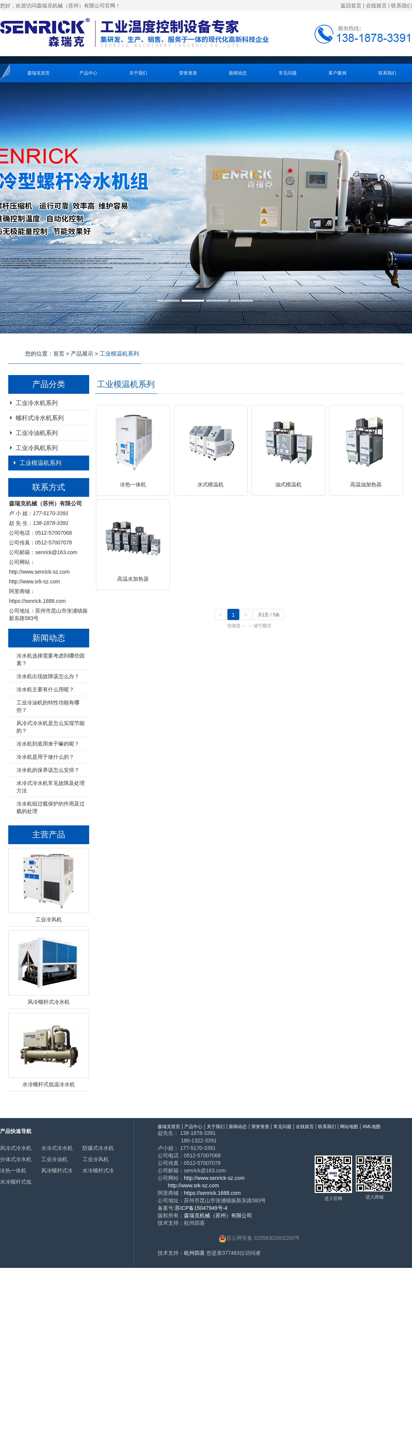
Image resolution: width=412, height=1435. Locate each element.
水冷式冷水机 (57, 1148)
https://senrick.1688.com (37, 601)
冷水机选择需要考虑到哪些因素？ (50, 659)
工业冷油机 (54, 1159)
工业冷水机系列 (37, 403)
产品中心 (88, 73)
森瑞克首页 (38, 73)
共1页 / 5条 (269, 614)
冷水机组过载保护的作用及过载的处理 (50, 807)
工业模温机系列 (40, 463)
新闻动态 (238, 73)
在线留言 (376, 6)
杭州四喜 (194, 1253)
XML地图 (372, 1126)
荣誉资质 (188, 73)
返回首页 (350, 6)
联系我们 (401, 6)
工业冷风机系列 (37, 448)
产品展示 (82, 353)
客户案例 (337, 73)
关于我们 (138, 73)
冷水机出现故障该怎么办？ (47, 676)
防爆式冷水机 (98, 1148)
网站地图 (349, 1126)
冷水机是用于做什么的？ (45, 757)
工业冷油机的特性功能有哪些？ (47, 706)
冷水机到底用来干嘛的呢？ (47, 744)
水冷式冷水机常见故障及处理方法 (50, 787)
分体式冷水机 (15, 1159)
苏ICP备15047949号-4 (201, 1208)
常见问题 (288, 73)
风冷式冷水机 (15, 1148)
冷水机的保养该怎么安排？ (47, 770)
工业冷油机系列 (37, 433)
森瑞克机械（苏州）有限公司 (218, 1215)
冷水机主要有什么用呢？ (45, 689)
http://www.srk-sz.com (34, 581)
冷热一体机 (13, 1170)
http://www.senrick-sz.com (39, 572)
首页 (58, 353)
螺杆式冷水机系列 (40, 418)
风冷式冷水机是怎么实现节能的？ (50, 727)
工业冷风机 (95, 1159)
